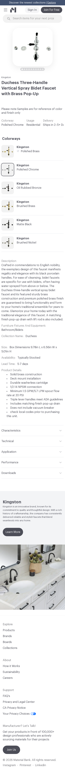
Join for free (51, 10)
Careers (8, 678)
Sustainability (11, 672)
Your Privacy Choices (19, 714)
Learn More (13, 532)
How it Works (11, 666)
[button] (5, 10)
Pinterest (25, 765)
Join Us (11, 749)
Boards (7, 642)
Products (9, 630)
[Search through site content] (34, 19)
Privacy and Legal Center (19, 702)
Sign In (32, 10)
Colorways (11, 139)
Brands (7, 636)
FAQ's (6, 696)
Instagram (9, 765)
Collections (10, 648)
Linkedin (40, 765)
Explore (51, 3)
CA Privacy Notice (14, 707)
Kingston (6, 77)
